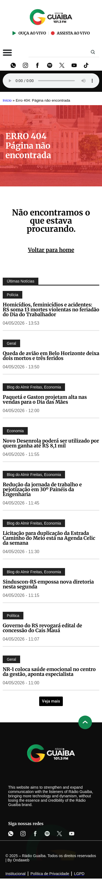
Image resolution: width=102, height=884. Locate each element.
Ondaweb (21, 860)
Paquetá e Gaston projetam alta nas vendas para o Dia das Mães (45, 399)
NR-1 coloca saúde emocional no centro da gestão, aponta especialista (49, 671)
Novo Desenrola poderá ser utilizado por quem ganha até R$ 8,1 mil (51, 443)
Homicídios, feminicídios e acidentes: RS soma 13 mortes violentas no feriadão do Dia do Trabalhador (51, 310)
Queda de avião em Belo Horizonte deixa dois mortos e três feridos (51, 355)
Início (7, 100)
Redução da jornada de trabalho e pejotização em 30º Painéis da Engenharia (42, 489)
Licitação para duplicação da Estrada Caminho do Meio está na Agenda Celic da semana (49, 538)
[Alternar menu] (7, 52)
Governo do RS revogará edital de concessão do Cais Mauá (42, 628)
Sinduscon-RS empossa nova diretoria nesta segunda (48, 584)
